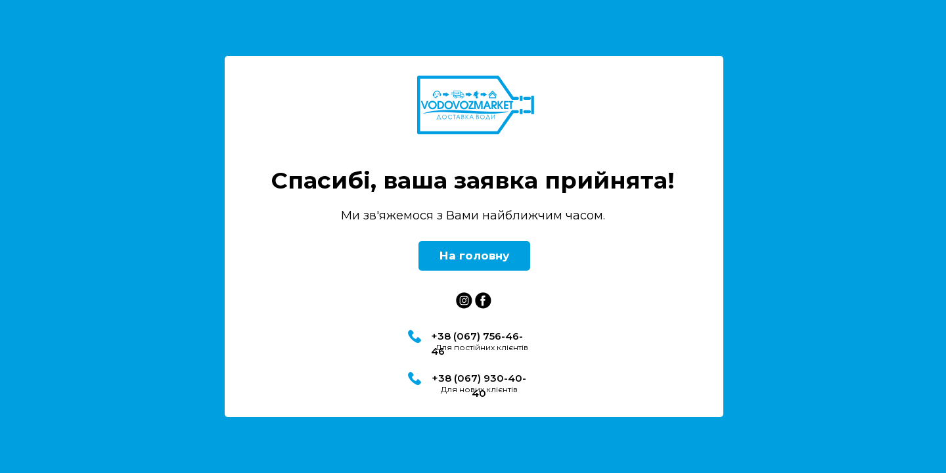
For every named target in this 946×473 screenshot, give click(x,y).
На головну (474, 255)
